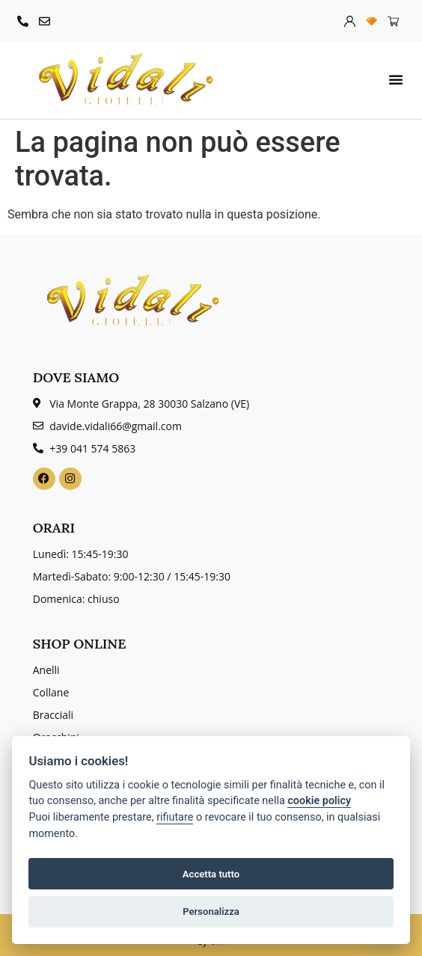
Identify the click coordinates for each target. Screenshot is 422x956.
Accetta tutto (211, 874)
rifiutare (174, 817)
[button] (396, 79)
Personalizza (211, 911)
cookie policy (319, 800)
